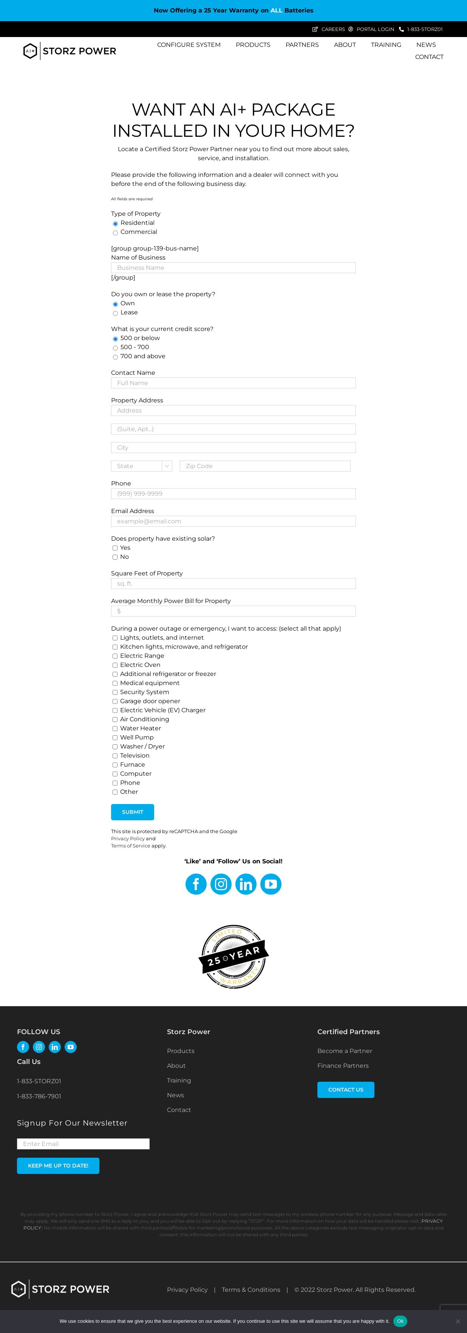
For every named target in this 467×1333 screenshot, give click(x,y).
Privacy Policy (128, 838)
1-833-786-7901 (39, 1096)
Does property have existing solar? (163, 538)
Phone (121, 483)
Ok (400, 1321)
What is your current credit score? (162, 328)
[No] (457, 1321)
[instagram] (221, 884)
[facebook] (196, 884)
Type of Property (136, 213)
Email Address (132, 511)
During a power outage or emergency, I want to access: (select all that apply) (226, 628)
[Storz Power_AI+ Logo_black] (69, 44)
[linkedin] (246, 884)
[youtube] (270, 884)
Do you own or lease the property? (163, 294)
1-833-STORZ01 (39, 1081)
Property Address (137, 400)
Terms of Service (130, 846)
